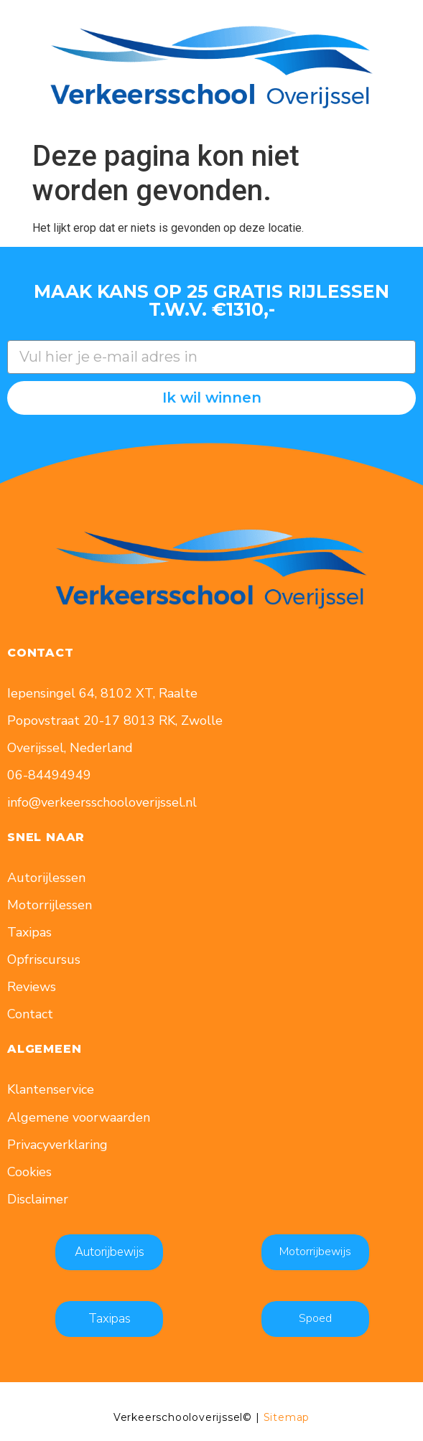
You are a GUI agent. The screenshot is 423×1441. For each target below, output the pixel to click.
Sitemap (287, 1417)
